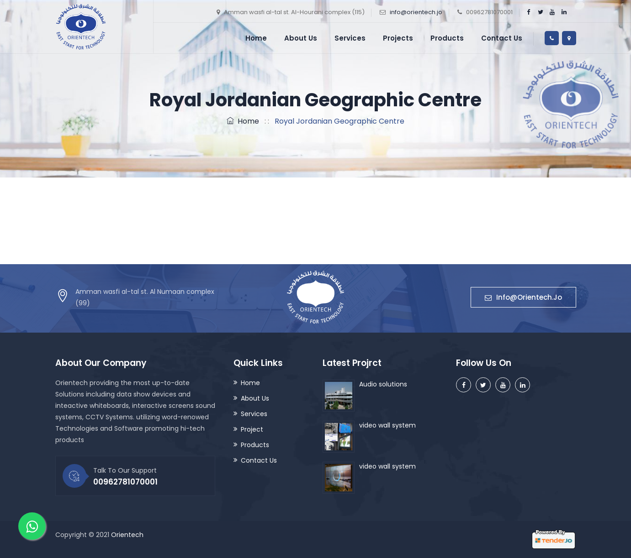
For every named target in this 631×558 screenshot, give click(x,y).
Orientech (127, 534)
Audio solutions (383, 384)
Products (447, 38)
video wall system (387, 425)
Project (252, 429)
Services (350, 38)
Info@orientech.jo (523, 297)
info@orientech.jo (416, 12)
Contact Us (501, 38)
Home (256, 38)
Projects (398, 38)
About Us (300, 38)
